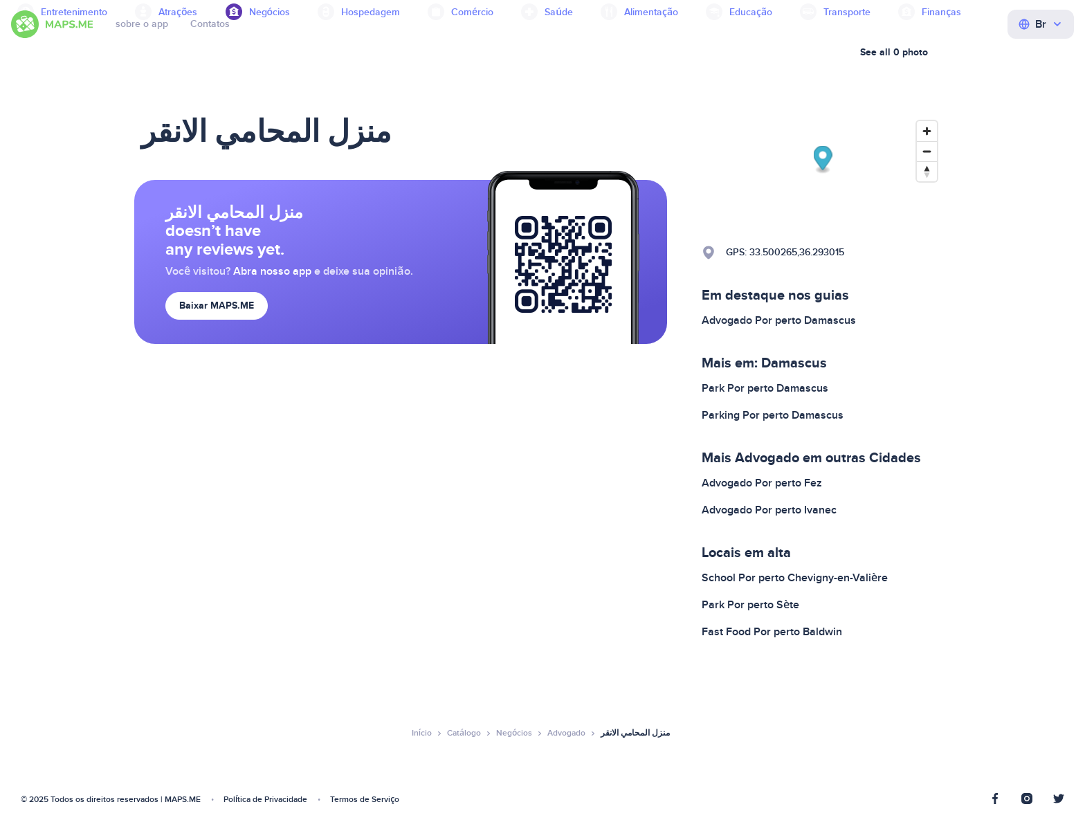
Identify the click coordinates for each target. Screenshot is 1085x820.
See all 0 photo (894, 52)
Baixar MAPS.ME (216, 305)
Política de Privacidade (265, 799)
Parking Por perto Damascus (773, 415)
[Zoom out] (927, 151)
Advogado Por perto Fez (762, 483)
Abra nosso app (272, 271)
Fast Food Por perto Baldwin (772, 632)
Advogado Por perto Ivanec (769, 510)
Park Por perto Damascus (765, 388)
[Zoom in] (927, 131)
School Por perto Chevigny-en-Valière (795, 578)
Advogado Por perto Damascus (779, 320)
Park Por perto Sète (750, 605)
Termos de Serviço (364, 799)
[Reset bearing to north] (927, 171)
